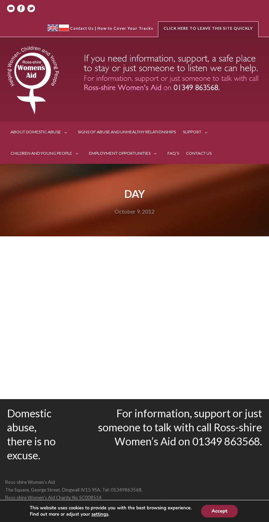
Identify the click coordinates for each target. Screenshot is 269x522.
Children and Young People (41, 153)
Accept (219, 511)
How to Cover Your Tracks (125, 28)
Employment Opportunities (120, 153)
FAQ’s (173, 153)
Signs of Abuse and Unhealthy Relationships (127, 131)
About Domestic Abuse (36, 131)
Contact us (199, 153)
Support (192, 131)
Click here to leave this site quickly (208, 28)
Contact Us (82, 28)
